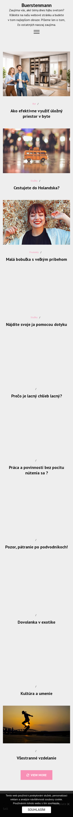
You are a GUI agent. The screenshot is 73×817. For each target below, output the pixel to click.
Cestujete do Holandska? (36, 187)
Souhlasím (36, 810)
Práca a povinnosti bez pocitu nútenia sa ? (36, 470)
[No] (68, 804)
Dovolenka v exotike (36, 622)
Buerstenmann (37, 5)
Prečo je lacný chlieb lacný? (36, 396)
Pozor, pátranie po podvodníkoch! (36, 547)
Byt (34, 103)
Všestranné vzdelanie (36, 758)
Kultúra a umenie (36, 693)
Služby (34, 180)
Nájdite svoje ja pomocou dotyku (36, 324)
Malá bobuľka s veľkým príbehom (36, 259)
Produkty (34, 252)
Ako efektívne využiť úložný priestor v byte (37, 113)
